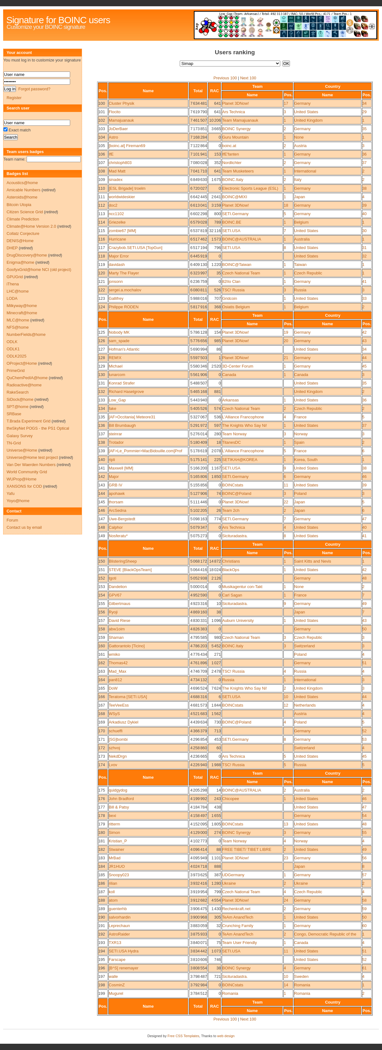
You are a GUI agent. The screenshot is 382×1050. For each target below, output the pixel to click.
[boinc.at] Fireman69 (127, 145)
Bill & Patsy (119, 807)
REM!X (115, 357)
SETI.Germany (235, 213)
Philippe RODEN (123, 307)
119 (101, 264)
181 (101, 841)
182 (101, 849)
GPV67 (115, 595)
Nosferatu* (118, 535)
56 (364, 858)
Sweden (301, 976)
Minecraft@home (22, 312)
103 (101, 128)
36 (364, 154)
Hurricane (117, 239)
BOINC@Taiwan (236, 264)
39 (364, 205)
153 (101, 586)
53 (364, 739)
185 (101, 874)
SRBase (14, 413)
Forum (12, 520)
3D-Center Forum (237, 366)
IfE (111, 154)
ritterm (114, 824)
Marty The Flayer (124, 273)
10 (286, 696)
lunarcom (117, 374)
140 (101, 459)
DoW (113, 688)
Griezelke (117, 222)
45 (364, 366)
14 (286, 985)
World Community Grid (27, 471)
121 (101, 281)
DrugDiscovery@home (27, 255)
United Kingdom (308, 120)
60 (364, 925)
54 (364, 815)
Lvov (113, 764)
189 (101, 908)
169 (101, 722)
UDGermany (233, 874)
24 (286, 900)
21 (286, 357)
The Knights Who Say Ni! (244, 425)
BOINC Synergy (236, 128)
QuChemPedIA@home (27, 377)
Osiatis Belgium (236, 307)
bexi (112, 815)
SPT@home (17, 406)
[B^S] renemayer (123, 968)
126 (101, 340)
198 (101, 985)
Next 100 (248, 78)
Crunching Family (237, 925)
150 (101, 561)
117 (101, 247)
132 (101, 391)
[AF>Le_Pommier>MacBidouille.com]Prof (145, 450)
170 (101, 731)
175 (101, 790)
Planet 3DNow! (235, 103)
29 (364, 111)
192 (101, 934)
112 (101, 205)
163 (101, 671)
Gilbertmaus (119, 603)
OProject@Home (22, 363)
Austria (300, 145)
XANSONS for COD (24, 486)
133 (101, 400)
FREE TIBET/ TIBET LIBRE (246, 849)
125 (101, 332)
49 (364, 603)
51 (364, 662)
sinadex (115, 179)
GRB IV (115, 485)
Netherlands (305, 705)
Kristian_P (118, 841)
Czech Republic (308, 273)
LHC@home (18, 291)
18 (286, 205)
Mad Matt (117, 171)
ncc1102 (116, 213)
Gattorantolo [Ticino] (127, 646)
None (299, 137)
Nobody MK (119, 332)
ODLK (12, 341)
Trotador (116, 442)
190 (101, 917)
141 (101, 468)
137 (101, 434)
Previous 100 (225, 78)
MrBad (115, 858)
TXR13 (115, 942)
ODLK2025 (16, 356)
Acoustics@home (22, 182)
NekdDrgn (118, 756)
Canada (229, 374)
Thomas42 (118, 662)
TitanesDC (231, 442)
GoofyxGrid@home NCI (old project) (39, 269)
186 (101, 883)
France (300, 417)
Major (114, 476)
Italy (297, 179)
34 (364, 103)
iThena (13, 284)
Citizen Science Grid (25, 211)
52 (364, 731)
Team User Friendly (239, 942)
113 (101, 213)
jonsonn (116, 281)
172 (101, 747)
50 (364, 629)
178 (101, 815)
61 (364, 968)
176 (101, 798)
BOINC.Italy (232, 179)
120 (101, 273)
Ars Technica (233, 111)
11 (286, 485)
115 (101, 230)
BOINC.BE (231, 222)
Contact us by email (24, 527)
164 (101, 679)
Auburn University (238, 620)
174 (101, 764)
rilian (113, 883)
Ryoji (113, 612)
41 (364, 281)
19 (286, 332)
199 (101, 993)
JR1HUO (117, 866)
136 (101, 425)
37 (364, 162)
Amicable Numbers (23, 190)
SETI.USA (231, 230)
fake (112, 408)
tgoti (112, 578)
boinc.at (229, 145)
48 (364, 578)
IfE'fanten (230, 154)
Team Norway (234, 434)
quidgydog (118, 790)
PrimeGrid (16, 370)
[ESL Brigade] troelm (127, 188)
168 (101, 713)
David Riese (119, 620)
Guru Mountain (235, 137)
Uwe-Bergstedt (122, 519)
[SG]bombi (118, 739)
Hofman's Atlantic (124, 349)
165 (101, 688)
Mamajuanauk (121, 120)
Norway (300, 434)
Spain (299, 442)
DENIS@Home (20, 240)
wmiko (114, 654)
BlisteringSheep (123, 561)
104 (101, 137)
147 (101, 519)
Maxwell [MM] (121, 468)
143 (101, 485)
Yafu (10, 493)
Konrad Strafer (122, 383)
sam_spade (119, 340)
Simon (114, 832)
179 (101, 824)
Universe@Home (22, 450)
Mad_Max (117, 671)
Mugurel (116, 993)
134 (101, 408)
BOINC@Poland (236, 493)
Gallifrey (116, 298)
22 (286, 502)
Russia (300, 290)
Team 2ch (230, 510)
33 (364, 298)
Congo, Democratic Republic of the (325, 934)
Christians (231, 561)
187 (101, 891)
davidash (117, 264)
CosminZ (117, 985)
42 (364, 332)
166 (101, 696)
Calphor (116, 527)
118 (101, 256)
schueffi (115, 731)
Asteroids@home (22, 197)
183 (101, 858)
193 (101, 942)
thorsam (116, 502)
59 (364, 908)
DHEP (12, 248)
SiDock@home (20, 399)
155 (101, 603)
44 (364, 357)
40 (364, 213)
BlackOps (230, 569)
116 (101, 239)
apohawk (117, 493)
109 (101, 179)
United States (306, 111)
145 (101, 502)
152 (101, 578)
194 (101, 951)
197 (101, 976)
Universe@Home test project (32, 457)
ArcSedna (117, 510)
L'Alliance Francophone (243, 417)
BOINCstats (232, 485)
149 (101, 535)
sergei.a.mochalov (125, 290)
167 (101, 705)
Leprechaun (119, 925)
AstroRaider (119, 934)
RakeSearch (17, 392)
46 (364, 476)
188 (101, 900)
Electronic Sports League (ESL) (250, 188)
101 (101, 111)
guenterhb (118, 908)
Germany (302, 103)
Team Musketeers (238, 171)
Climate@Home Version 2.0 (31, 226)
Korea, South (305, 459)
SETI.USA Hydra (123, 951)
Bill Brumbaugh (122, 425)
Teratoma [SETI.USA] (128, 696)
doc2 (113, 205)
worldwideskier (122, 196)
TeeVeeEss (119, 705)
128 (101, 357)
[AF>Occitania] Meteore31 (132, 417)
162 (101, 662)
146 (101, 510)
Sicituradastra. (235, 535)
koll (112, 891)
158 (101, 629)
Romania (302, 985)
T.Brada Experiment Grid (28, 421)
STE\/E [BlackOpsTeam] (130, 569)
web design (226, 1036)
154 (101, 595)
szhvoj (114, 747)
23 (286, 858)
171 (101, 739)
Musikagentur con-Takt (242, 586)
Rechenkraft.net (236, 908)
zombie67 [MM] (122, 230)
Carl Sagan (232, 595)
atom (113, 900)
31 (364, 247)
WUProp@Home (21, 479)
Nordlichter (231, 162)
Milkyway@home (22, 305)
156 (101, 612)
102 (101, 120)
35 (364, 128)
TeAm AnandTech (237, 917)
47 (364, 519)
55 (364, 832)
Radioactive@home (24, 385)
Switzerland (304, 646)
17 (286, 103)
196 (101, 968)
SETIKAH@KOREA (239, 459)
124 (101, 307)
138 (101, 442)
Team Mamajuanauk (240, 120)
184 (101, 866)
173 (101, 756)
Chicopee (230, 798)
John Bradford (121, 798)
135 (101, 417)
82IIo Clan (231, 281)
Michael (115, 366)
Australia (302, 239)
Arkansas (230, 400)
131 (101, 383)
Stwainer (116, 849)
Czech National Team (241, 273)
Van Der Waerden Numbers (31, 464)
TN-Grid (14, 443)
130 (101, 374)
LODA (12, 298)
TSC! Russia (233, 290)
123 (101, 298)
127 (101, 349)
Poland (300, 493)
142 (101, 476)
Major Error (119, 256)
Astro (113, 137)
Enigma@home (20, 262)
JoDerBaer (118, 128)
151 (101, 569)
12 (286, 705)
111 (101, 196)
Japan (299, 196)
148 (101, 527)
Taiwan (300, 264)
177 (101, 807)
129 (101, 366)
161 (101, 654)
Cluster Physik (121, 103)
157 (101, 620)
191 (101, 925)
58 (364, 900)
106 (101, 154)
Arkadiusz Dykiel (123, 722)
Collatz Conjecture (23, 233)
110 (101, 188)
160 (101, 646)
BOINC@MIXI (234, 196)
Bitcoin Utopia (19, 204)
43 (364, 340)
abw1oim (117, 629)
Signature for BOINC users (58, 20)
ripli (112, 459)
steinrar (115, 434)
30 (364, 230)
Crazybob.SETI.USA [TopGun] (135, 247)
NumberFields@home (26, 334)
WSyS (114, 713)
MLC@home (18, 320)
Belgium (301, 222)
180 (101, 832)
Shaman (116, 637)
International (305, 171)
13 (286, 824)
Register (14, 97)
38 (364, 188)
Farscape (117, 959)
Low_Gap (117, 400)
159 (101, 637)
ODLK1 (13, 349)
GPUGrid (15, 276)
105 (101, 145)
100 (101, 103)
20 (286, 340)
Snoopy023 (119, 874)
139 (101, 450)
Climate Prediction (23, 219)
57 (364, 874)
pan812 (115, 679)
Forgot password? (34, 89)
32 (364, 256)
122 (101, 290)
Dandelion (118, 586)
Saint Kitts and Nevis (312, 561)
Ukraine (229, 883)
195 (101, 959)
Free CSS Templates (183, 1036)
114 (101, 222)
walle (113, 976)
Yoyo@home (18, 500)
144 (101, 493)
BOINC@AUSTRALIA (241, 239)
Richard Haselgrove (126, 391)
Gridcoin (229, 298)
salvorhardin (120, 917)
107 (101, 162)
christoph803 (120, 162)
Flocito (115, 111)
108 (101, 171)
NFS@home (18, 327)
